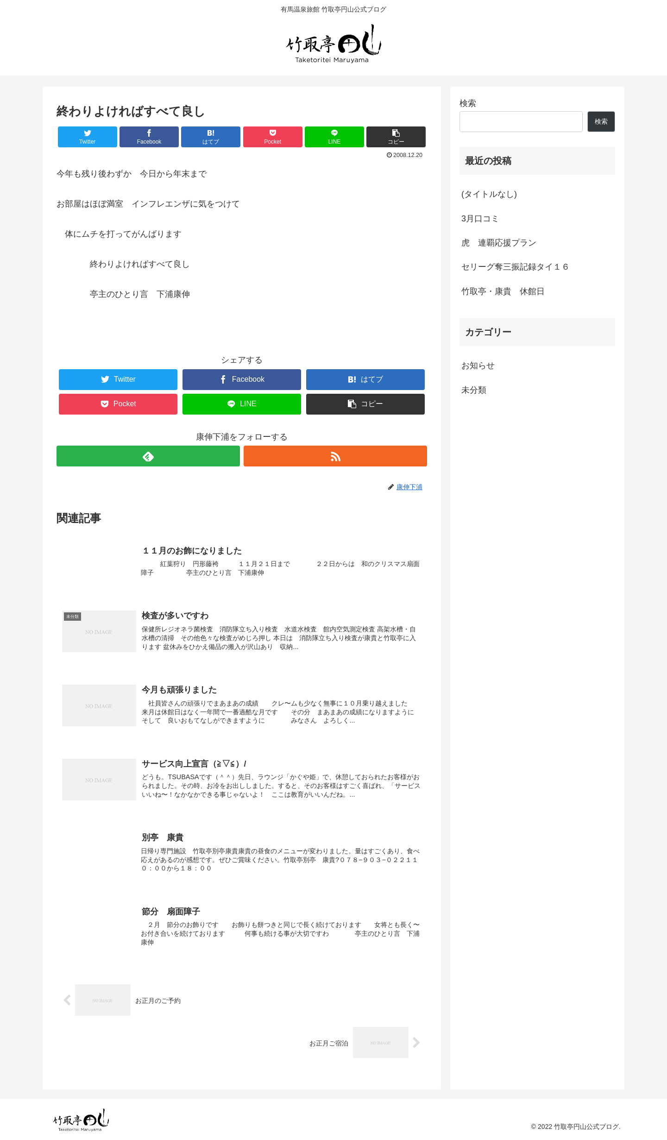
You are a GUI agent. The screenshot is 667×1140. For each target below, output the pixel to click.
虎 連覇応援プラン (498, 242)
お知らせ (478, 365)
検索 (467, 103)
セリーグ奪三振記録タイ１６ (515, 266)
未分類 (473, 390)
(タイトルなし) (489, 194)
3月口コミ (480, 218)
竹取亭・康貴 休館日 (503, 291)
